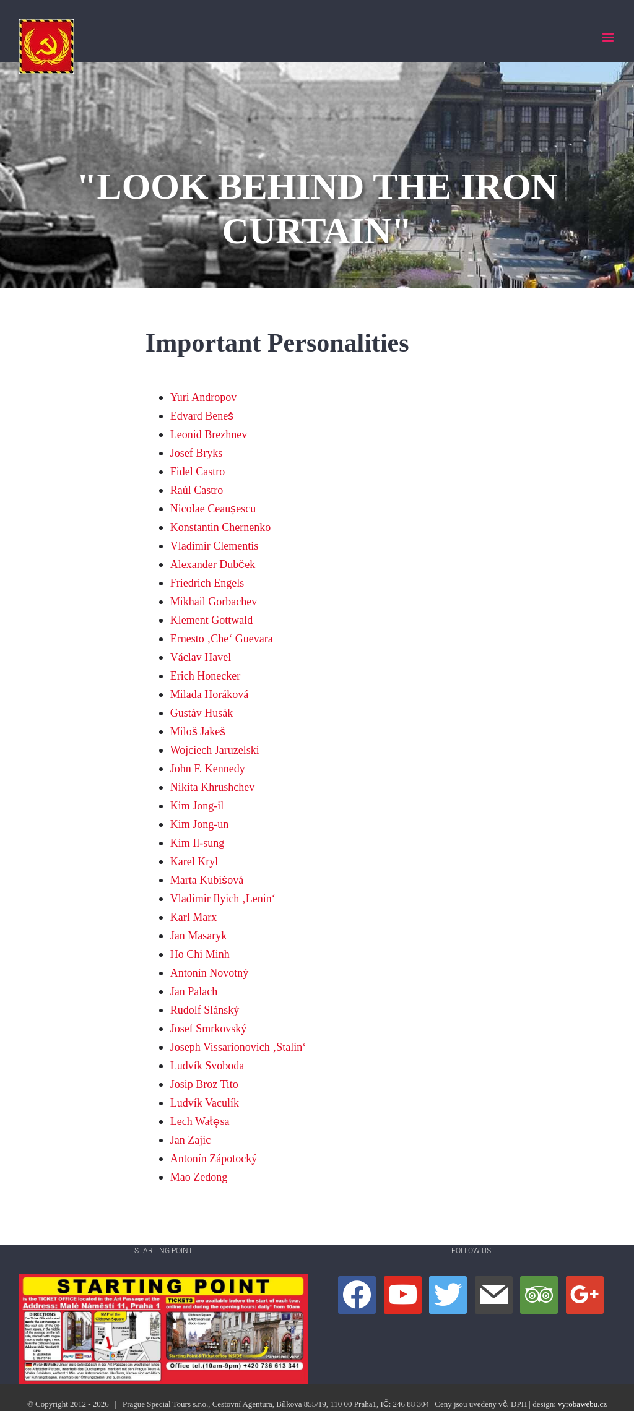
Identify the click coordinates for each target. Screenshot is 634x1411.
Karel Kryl (194, 861)
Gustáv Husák (201, 712)
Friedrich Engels (207, 582)
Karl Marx (193, 916)
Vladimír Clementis (214, 545)
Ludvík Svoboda (207, 1065)
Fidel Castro (197, 471)
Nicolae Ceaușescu (213, 508)
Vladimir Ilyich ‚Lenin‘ (223, 898)
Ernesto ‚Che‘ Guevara (221, 638)
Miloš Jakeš (198, 731)
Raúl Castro (197, 489)
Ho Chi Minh (200, 953)
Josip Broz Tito (204, 1083)
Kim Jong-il (197, 805)
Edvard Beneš (201, 415)
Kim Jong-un (199, 824)
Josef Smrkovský (208, 1028)
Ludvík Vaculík (204, 1102)
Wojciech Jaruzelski (214, 749)
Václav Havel (200, 656)
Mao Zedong (198, 1176)
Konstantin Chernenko (220, 526)
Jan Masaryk (198, 935)
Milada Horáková (209, 694)
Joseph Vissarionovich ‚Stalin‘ (238, 1046)
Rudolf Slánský (205, 1009)
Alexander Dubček (212, 564)
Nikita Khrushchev (212, 786)
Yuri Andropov (203, 397)
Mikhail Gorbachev (213, 601)
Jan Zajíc (190, 1139)
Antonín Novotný (209, 972)
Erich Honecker (205, 675)
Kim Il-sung (197, 842)
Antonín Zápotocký (213, 1158)
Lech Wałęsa (200, 1121)
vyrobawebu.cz (582, 1404)
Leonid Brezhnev (208, 434)
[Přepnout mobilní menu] (608, 37)
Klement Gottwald (211, 619)
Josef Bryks (196, 452)
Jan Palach (193, 991)
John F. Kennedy (207, 768)
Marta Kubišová (206, 879)
